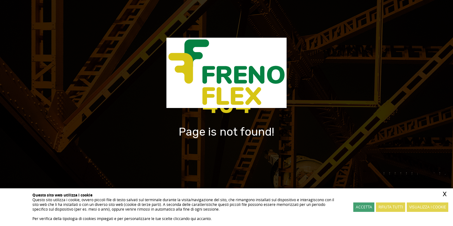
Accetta (364, 207)
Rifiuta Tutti (390, 207)
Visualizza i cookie (427, 207)
